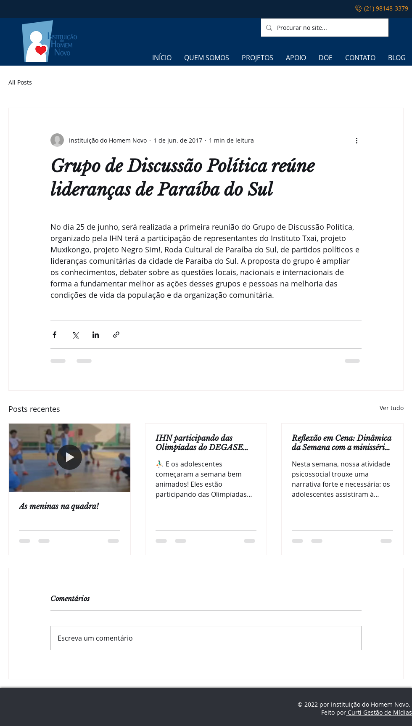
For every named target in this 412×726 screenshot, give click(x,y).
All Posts (20, 82)
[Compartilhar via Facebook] (54, 335)
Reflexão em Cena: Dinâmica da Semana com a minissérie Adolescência (341, 443)
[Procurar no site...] (324, 28)
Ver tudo (392, 408)
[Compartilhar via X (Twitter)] (75, 335)
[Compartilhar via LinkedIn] (96, 335)
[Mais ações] (356, 140)
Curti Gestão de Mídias (379, 712)
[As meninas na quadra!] (69, 458)
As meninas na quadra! (59, 506)
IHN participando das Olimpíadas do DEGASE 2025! (199, 443)
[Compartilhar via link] (116, 335)
